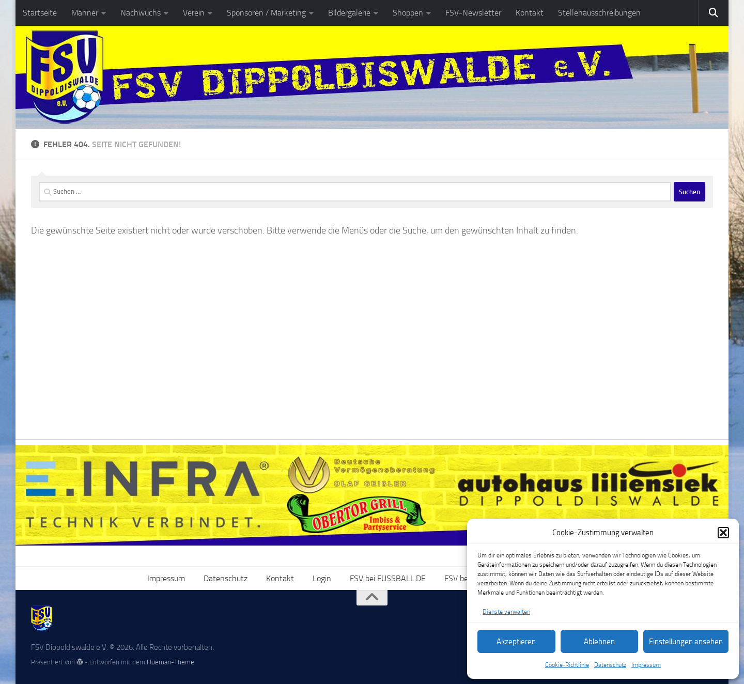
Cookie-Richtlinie (567, 665)
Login (322, 578)
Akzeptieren (516, 641)
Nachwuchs (140, 13)
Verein (194, 13)
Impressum (646, 665)
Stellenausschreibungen (599, 13)
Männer (84, 13)
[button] (723, 532)
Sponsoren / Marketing (266, 13)
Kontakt (530, 13)
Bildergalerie (349, 13)
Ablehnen (599, 641)
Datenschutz (610, 665)
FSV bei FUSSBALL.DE (388, 578)
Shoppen (408, 13)
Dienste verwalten (506, 611)
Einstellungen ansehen (686, 641)
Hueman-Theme (170, 662)
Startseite (40, 13)
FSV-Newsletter (473, 13)
